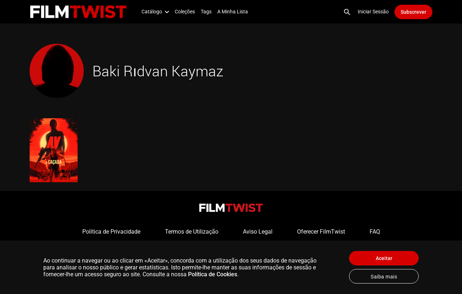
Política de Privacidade (111, 231)
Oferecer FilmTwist (321, 231)
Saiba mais (384, 277)
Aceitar (384, 258)
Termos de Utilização (191, 231)
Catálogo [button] (155, 11)
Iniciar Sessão (373, 11)
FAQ (375, 231)
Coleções (185, 11)
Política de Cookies (212, 274)
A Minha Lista (232, 11)
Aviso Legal (258, 231)
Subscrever (413, 12)
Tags (206, 11)
